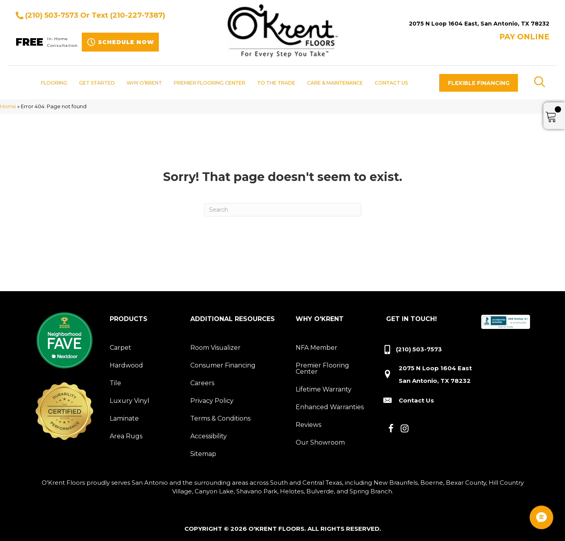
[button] (478, 83)
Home (8, 106)
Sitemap (203, 454)
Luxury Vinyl (129, 400)
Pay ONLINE (524, 36)
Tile (115, 383)
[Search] (282, 209)
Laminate (124, 418)
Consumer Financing (223, 365)
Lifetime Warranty (324, 389)
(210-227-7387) (137, 15)
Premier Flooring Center (322, 368)
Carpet (120, 347)
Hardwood (126, 365)
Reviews (308, 424)
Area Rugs (126, 436)
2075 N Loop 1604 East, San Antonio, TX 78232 (479, 23)
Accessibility (208, 436)
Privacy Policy (212, 400)
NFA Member (316, 347)
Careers (202, 383)
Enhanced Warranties (330, 407)
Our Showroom (320, 442)
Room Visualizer (215, 347)
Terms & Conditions (220, 418)
